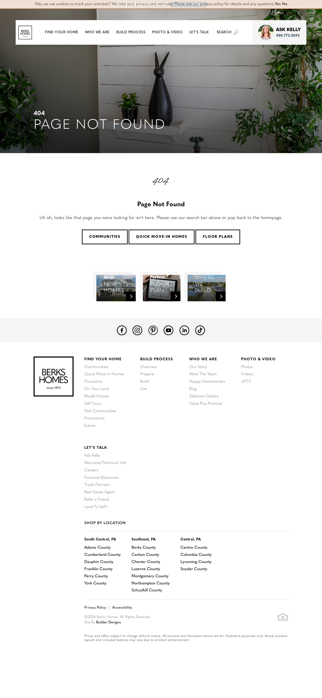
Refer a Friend (96, 524)
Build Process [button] (134, 32)
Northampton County (151, 608)
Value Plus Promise (205, 430)
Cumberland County (102, 579)
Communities (104, 237)
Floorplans (93, 409)
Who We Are (203, 387)
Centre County (195, 572)
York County (95, 608)
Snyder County (195, 593)
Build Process (156, 387)
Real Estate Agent (99, 517)
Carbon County (146, 579)
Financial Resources (101, 503)
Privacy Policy (95, 632)
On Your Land (96, 416)
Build (144, 409)
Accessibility (122, 632)
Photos (247, 394)
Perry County (96, 601)
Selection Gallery (204, 423)
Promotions (94, 444)
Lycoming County (197, 586)
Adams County (97, 572)
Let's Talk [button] (202, 32)
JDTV (246, 409)
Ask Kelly (92, 481)
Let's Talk (95, 473)
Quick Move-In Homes (161, 237)
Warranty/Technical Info (105, 488)
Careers (91, 495)
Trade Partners (97, 510)
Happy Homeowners (207, 409)
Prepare (147, 401)
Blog (193, 416)
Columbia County (197, 579)
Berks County (144, 572)
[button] (64, 32)
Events (89, 451)
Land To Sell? (95, 531)
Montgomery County (150, 601)
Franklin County (98, 593)
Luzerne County (146, 593)
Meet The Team (203, 401)
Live (143, 416)
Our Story (198, 394)
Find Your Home (103, 387)
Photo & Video (258, 387)
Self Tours (92, 430)
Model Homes (96, 423)
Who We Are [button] (100, 32)
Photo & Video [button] (170, 32)
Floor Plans (218, 237)
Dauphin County (99, 586)
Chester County (146, 586)
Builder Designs (108, 647)
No (284, 4)
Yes (278, 4)
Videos (247, 401)
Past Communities (100, 437)
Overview (148, 394)
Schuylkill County (147, 615)
